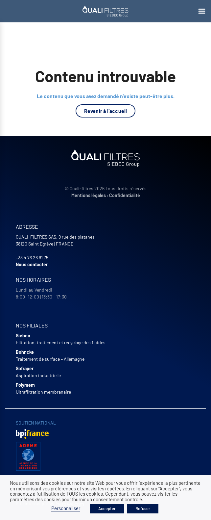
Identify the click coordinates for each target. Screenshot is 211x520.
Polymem (25, 385)
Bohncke (25, 352)
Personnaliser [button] (65, 508)
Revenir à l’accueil (105, 111)
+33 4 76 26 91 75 (32, 257)
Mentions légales (88, 195)
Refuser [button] (142, 508)
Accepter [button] (107, 508)
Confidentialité (124, 195)
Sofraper (25, 368)
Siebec (23, 335)
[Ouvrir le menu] (202, 11)
